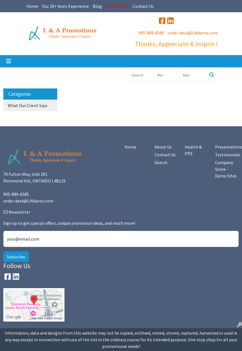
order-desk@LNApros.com (193, 33)
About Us (163, 147)
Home (32, 6)
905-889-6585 (151, 33)
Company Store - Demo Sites (226, 169)
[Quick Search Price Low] (167, 75)
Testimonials (227, 154)
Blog (97, 6)
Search (160, 162)
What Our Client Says (28, 105)
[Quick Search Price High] (193, 75)
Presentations (227, 147)
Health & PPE (193, 150)
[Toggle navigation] (8, 61)
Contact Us (143, 6)
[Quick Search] (139, 75)
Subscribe (16, 256)
